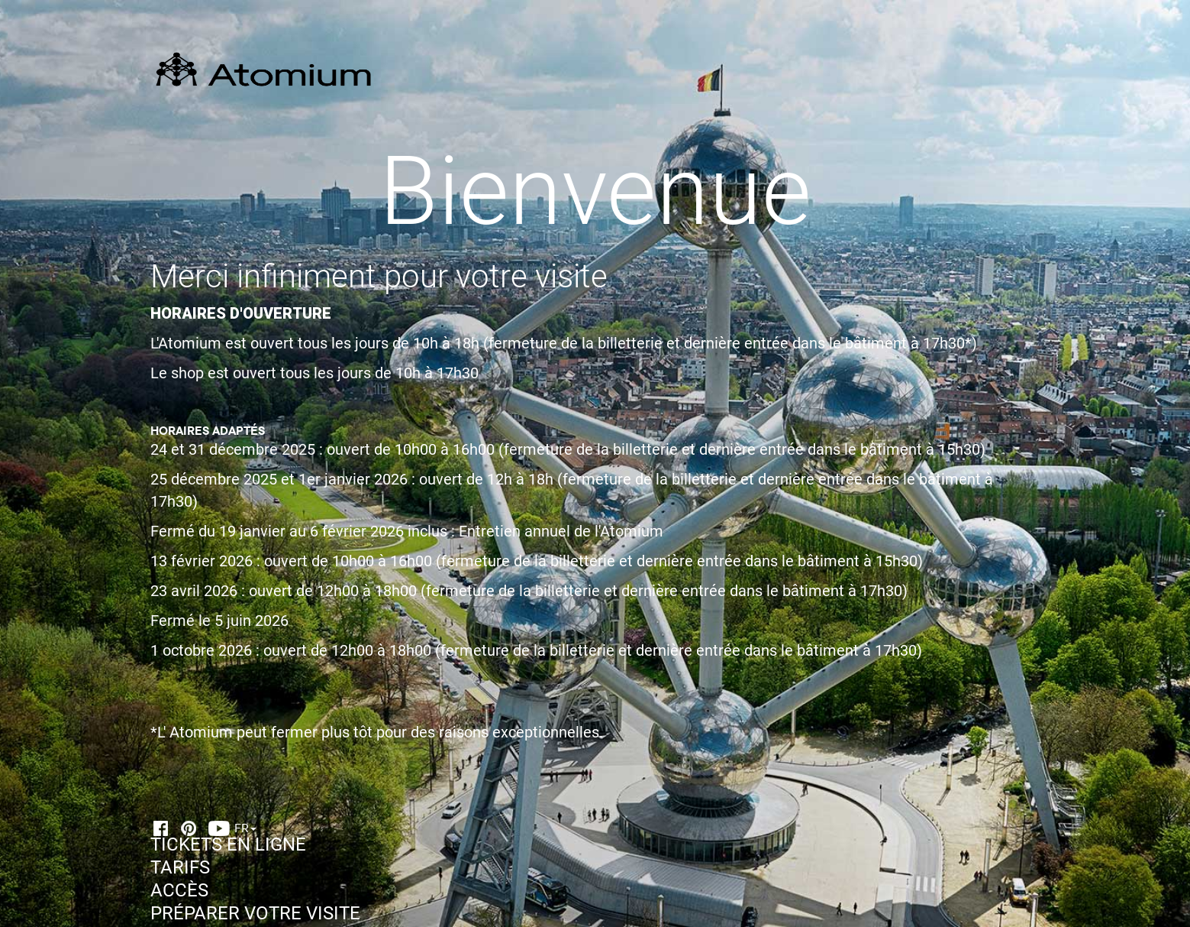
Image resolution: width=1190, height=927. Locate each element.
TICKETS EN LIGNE (228, 844)
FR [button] (245, 827)
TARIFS (180, 867)
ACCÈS (179, 890)
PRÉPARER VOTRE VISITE (255, 913)
